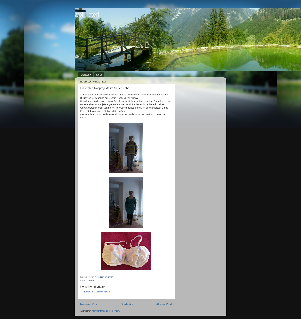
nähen (91, 280)
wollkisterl (87, 14)
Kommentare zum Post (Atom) (106, 311)
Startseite (86, 74)
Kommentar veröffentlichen (97, 292)
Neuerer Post (89, 304)
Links (99, 74)
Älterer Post (164, 304)
